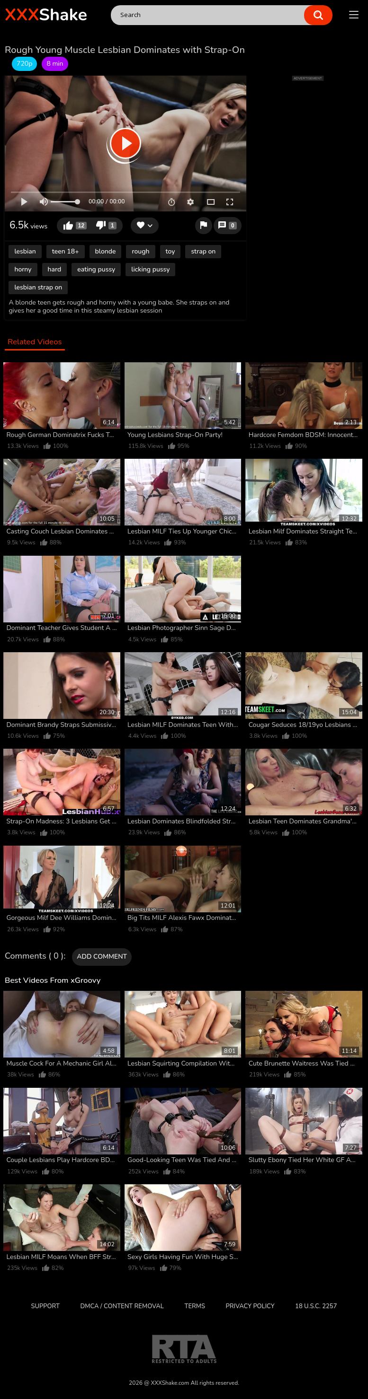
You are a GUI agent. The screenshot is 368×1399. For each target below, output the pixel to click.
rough (140, 251)
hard (55, 269)
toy (170, 251)
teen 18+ (65, 251)
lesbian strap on (38, 287)
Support (45, 1306)
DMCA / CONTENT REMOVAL (122, 1306)
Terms (194, 1306)
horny (22, 269)
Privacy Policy (250, 1306)
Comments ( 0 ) (34, 956)
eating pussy (96, 269)
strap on (203, 251)
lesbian (25, 251)
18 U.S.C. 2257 (316, 1306)
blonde (105, 251)
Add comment (102, 956)
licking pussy (150, 269)
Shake (46, 15)
